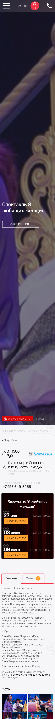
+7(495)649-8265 (17, 486)
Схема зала (43, 453)
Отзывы (33, 578)
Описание (11, 578)
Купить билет (21, 224)
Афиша (23, 6)
